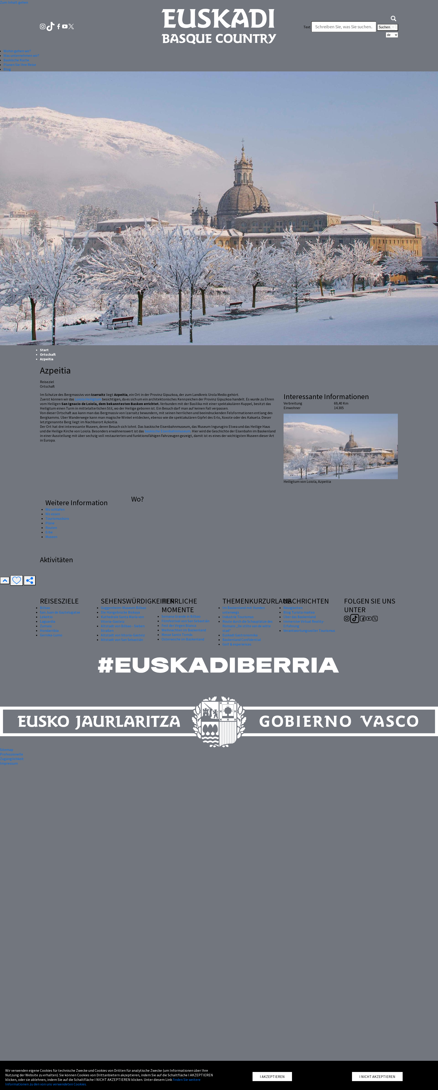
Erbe (49, 532)
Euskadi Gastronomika (240, 635)
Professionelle (11, 754)
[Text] (343, 26)
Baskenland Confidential (241, 639)
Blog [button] (7, 69)
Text (306, 27)
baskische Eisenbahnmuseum (167, 431)
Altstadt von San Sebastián (122, 639)
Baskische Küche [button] (16, 60)
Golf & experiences (236, 644)
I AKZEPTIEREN (272, 1076)
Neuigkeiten (292, 607)
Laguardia (47, 621)
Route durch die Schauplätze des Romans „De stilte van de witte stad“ (247, 626)
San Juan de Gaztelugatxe (60, 612)
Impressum (9, 763)
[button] (393, 18)
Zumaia (46, 626)
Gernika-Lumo (51, 635)
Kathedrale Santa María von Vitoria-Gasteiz (122, 619)
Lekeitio (46, 616)
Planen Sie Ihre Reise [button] (19, 64)
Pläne (50, 523)
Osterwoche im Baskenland (183, 639)
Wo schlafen (55, 509)
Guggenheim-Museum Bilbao (123, 607)
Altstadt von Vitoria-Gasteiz (123, 635)
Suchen (387, 27)
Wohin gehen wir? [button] (17, 51)
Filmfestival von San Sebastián (185, 621)
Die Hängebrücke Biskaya (120, 612)
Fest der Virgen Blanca (179, 625)
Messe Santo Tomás (177, 634)
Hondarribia (49, 630)
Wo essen (52, 514)
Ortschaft (48, 354)
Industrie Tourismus (238, 616)
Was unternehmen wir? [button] (21, 55)
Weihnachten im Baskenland (184, 630)
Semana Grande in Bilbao (181, 616)
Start (44, 350)
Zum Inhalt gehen (14, 2)
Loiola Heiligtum (88, 399)
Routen (51, 527)
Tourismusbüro (57, 518)
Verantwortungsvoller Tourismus (309, 630)
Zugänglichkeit (12, 758)
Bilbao (45, 607)
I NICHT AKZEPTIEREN (377, 1076)
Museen (51, 536)
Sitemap (6, 749)
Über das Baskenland (299, 616)
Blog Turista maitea (299, 612)
